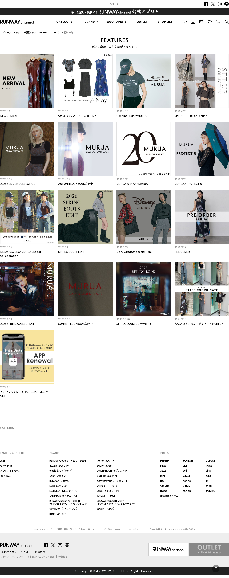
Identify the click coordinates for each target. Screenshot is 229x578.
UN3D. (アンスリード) (108, 490)
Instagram (219, 4)
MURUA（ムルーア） (50, 32)
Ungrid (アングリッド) (60, 470)
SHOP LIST (165, 22)
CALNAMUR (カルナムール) (63, 495)
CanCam (164, 485)
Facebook (206, 4)
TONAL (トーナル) (106, 495)
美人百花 (187, 490)
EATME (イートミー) (107, 485)
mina (208, 475)
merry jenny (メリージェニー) (112, 480)
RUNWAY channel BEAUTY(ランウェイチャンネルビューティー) (116, 502)
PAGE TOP (215, 568)
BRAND (90, 22)
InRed (163, 465)
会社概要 (63, 556)
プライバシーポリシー (11, 556)
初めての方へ (9, 552)
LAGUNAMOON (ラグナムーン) (112, 470)
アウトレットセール (10, 470)
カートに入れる (218, 21)
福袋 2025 (5, 475)
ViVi (185, 465)
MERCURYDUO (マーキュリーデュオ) (68, 460)
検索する (226, 21)
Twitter (213, 4)
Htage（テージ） (58, 513)
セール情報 (6, 465)
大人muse (188, 460)
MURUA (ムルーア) (106, 460)
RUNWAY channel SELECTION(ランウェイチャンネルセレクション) (68, 502)
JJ (207, 480)
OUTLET (142, 22)
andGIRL (210, 490)
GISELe (186, 475)
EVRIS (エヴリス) (58, 485)
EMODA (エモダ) (105, 465)
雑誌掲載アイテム (169, 495)
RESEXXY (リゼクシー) (60, 480)
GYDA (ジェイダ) (57, 475)
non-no (187, 480)
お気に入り (209, 21)
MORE (209, 465)
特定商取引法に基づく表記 (40, 556)
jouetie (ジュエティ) (107, 475)
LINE (226, 4)
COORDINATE (117, 22)
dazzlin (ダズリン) (59, 465)
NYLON (163, 490)
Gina (208, 470)
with (185, 470)
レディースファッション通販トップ (18, 32)
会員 (193, 21)
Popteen (164, 460)
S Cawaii (210, 460)
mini (162, 475)
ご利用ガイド (184, 21)
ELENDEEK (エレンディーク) (63, 490)
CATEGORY (64, 22)
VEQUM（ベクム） (106, 508)
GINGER (187, 485)
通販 (2, 460)
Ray (162, 480)
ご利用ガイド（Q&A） (34, 552)
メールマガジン (201, 21)
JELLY (163, 470)
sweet (208, 485)
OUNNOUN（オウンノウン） (63, 508)
